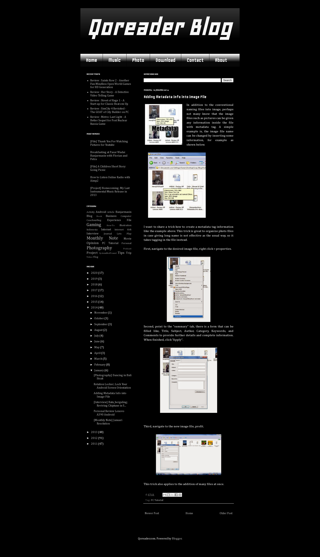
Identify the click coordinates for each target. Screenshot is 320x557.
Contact (195, 60)
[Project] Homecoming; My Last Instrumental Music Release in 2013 (110, 192)
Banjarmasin (123, 212)
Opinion (93, 243)
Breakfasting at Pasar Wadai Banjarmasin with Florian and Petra (108, 156)
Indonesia (92, 229)
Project (92, 253)
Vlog (95, 257)
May (97, 347)
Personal (126, 243)
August (98, 330)
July (97, 335)
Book (99, 216)
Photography (99, 248)
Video (90, 257)
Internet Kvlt (122, 229)
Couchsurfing (94, 220)
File (129, 220)
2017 (94, 290)
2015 (94, 302)
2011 (94, 443)
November (101, 312)
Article (110, 212)
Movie (127, 238)
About (221, 60)
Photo (138, 60)
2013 (94, 432)
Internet (106, 229)
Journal (108, 233)
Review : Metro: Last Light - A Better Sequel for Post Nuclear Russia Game (108, 120)
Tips (121, 253)
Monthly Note (102, 238)
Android (101, 212)
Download (165, 60)
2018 (94, 284)
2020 (94, 273)
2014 (94, 307)
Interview (93, 233)
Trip (128, 253)
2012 (94, 438)
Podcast (127, 249)
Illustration (125, 225)
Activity (91, 212)
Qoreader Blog (159, 27)
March (98, 358)
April (97, 353)
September (101, 324)
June (97, 341)
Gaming (94, 225)
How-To (111, 225)
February (100, 364)
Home (91, 60)
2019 (94, 278)
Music (114, 60)
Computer (126, 216)
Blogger (177, 538)
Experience (114, 220)
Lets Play (124, 233)
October (99, 318)
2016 (94, 296)
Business (111, 216)
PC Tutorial (157, 500)
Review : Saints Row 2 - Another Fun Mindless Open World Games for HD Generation (110, 84)
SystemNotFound (108, 253)
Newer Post (152, 513)
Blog (89, 216)
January (99, 370)
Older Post (226, 513)
